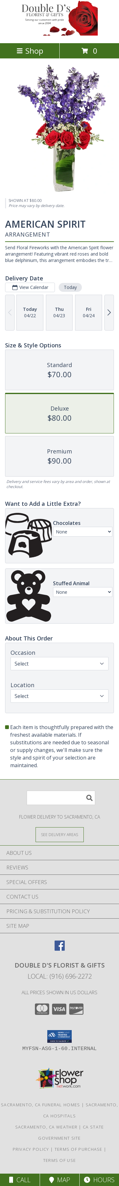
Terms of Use (59, 1160)
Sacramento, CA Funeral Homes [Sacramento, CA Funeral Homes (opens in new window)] (40, 1105)
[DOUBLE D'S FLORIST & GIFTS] (60, 34)
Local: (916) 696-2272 (60, 976)
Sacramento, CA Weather (46, 1127)
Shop (30, 50)
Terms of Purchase (78, 1149)
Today (70, 287)
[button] (59, 1036)
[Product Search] (61, 798)
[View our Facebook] (60, 948)
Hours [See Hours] (99, 1180)
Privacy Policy (31, 1149)
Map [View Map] (59, 1180)
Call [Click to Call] (19, 1180)
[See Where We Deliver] (60, 834)
